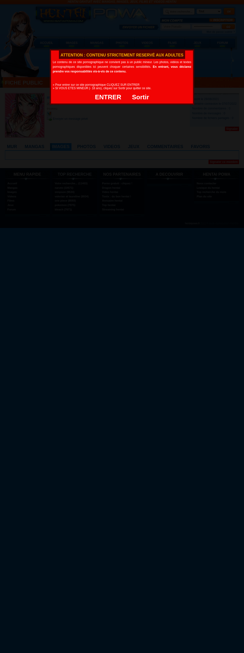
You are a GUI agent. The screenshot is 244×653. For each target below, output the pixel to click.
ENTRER (108, 97)
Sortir (140, 97)
